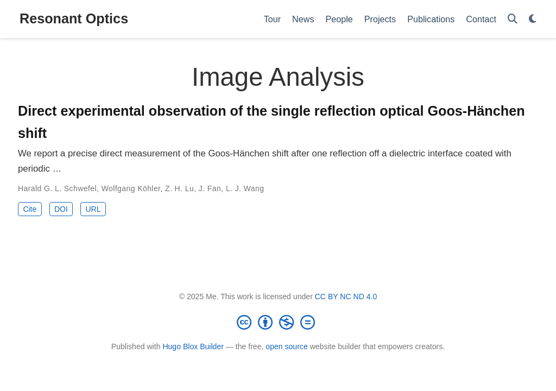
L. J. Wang (245, 188)
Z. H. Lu (179, 188)
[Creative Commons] (278, 322)
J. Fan (210, 188)
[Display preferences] (532, 19)
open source (286, 346)
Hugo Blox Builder (193, 346)
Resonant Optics (74, 18)
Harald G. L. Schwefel (57, 188)
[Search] (512, 19)
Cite (29, 209)
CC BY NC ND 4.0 (346, 296)
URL (92, 209)
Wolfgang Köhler (131, 188)
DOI (61, 209)
